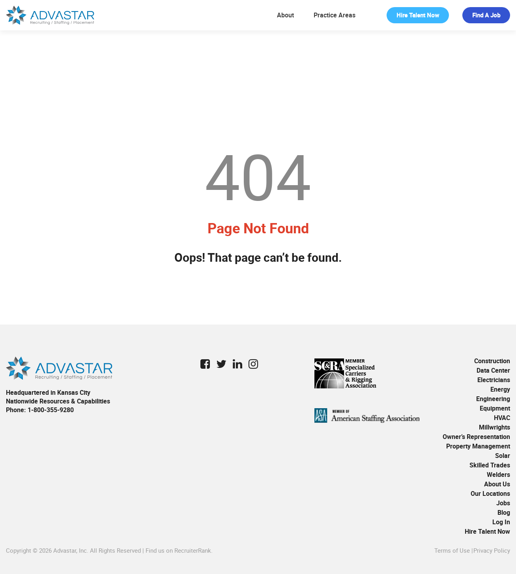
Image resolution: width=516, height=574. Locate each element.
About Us (497, 484)
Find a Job (486, 15)
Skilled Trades (489, 465)
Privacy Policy (491, 550)
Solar (502, 455)
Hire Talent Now (417, 15)
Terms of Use (452, 550)
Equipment (495, 408)
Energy (500, 389)
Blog (503, 512)
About (285, 15)
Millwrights (494, 427)
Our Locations (490, 493)
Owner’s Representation (476, 436)
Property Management (478, 446)
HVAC (502, 417)
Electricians (493, 379)
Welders (498, 474)
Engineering (493, 398)
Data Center (493, 370)
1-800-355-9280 (51, 409)
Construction (492, 360)
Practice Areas (334, 15)
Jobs (503, 503)
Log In (501, 522)
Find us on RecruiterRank (178, 550)
